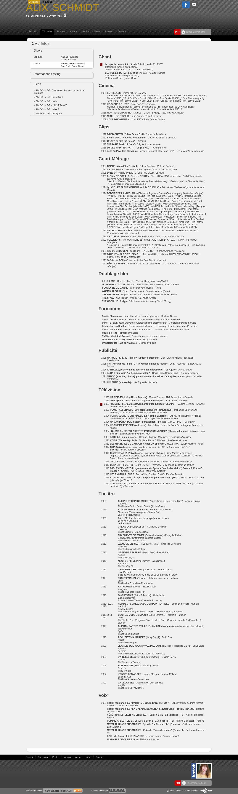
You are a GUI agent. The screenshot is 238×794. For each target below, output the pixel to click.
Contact (122, 31)
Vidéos (73, 31)
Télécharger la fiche (193, 32)
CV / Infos (47, 31)
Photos (61, 31)
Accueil (33, 31)
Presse (108, 31)
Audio (86, 31)
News (97, 31)
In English (47, 2)
